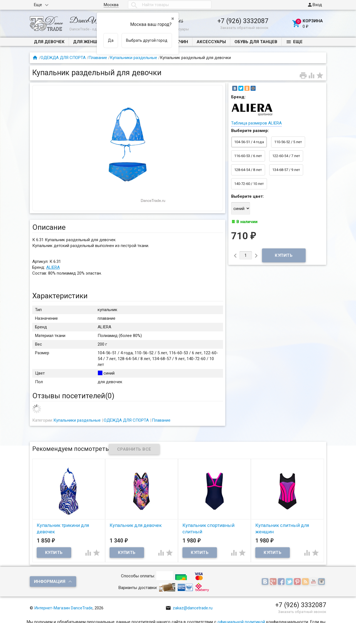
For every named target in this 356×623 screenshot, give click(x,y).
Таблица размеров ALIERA (256, 123)
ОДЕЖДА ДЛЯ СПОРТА (63, 57)
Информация (49, 581)
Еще (38, 4)
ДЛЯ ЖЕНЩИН (88, 41)
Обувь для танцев (255, 41)
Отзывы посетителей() (73, 396)
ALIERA (53, 267)
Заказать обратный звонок (244, 27)
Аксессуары (211, 41)
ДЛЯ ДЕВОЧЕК (49, 41)
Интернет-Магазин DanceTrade (63, 607)
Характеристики (60, 296)
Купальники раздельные (133, 57)
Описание (49, 227)
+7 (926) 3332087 (242, 21)
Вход (314, 5)
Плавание (97, 57)
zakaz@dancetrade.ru (188, 607)
